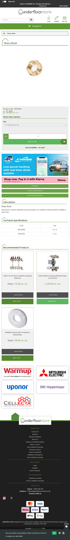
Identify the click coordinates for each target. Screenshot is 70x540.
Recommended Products (35, 195)
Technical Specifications (35, 191)
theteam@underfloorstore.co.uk (39, 491)
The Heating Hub (35, 475)
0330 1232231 (63, 6)
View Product (18, 295)
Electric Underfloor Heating (35, 481)
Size (4, 122)
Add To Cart (32, 141)
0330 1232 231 (38, 489)
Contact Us (43, 6)
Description (35, 186)
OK (54, 533)
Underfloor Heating (35, 478)
